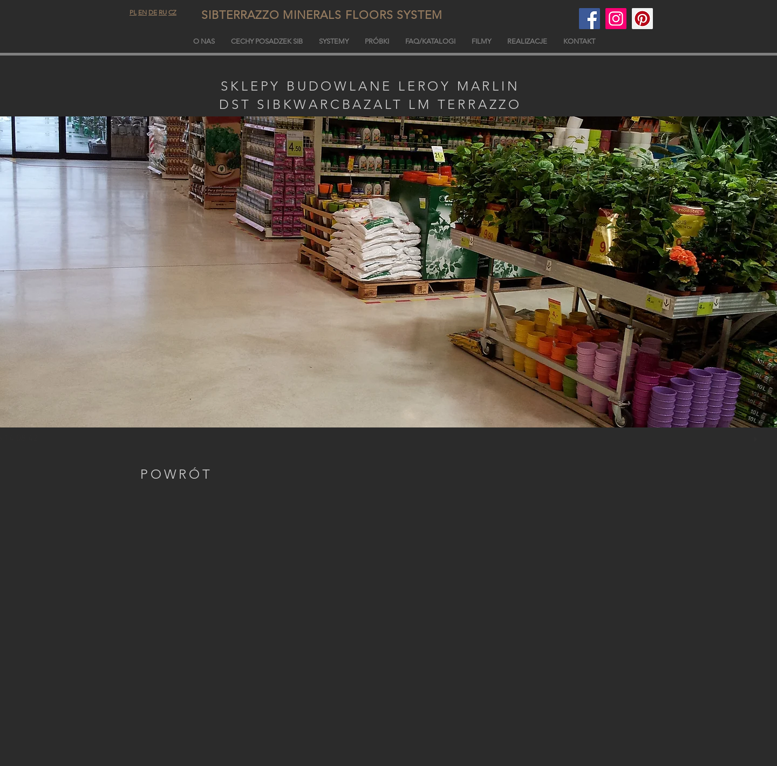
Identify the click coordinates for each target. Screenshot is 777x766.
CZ (172, 12)
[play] (757, 437)
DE (152, 12)
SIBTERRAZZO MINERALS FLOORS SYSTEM (348, 15)
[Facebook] (589, 18)
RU (163, 12)
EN (142, 12)
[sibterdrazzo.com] (615, 18)
